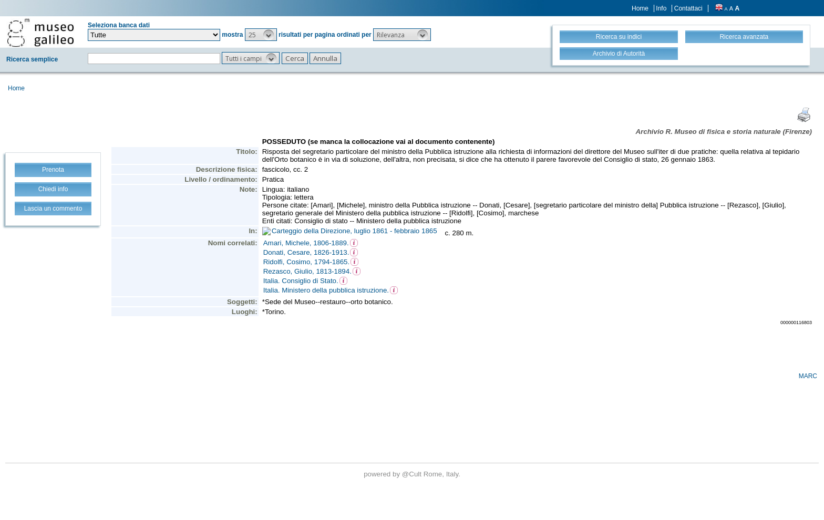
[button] (261, 34)
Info (661, 8)
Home (640, 8)
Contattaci (688, 8)
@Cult (413, 474)
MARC (808, 376)
